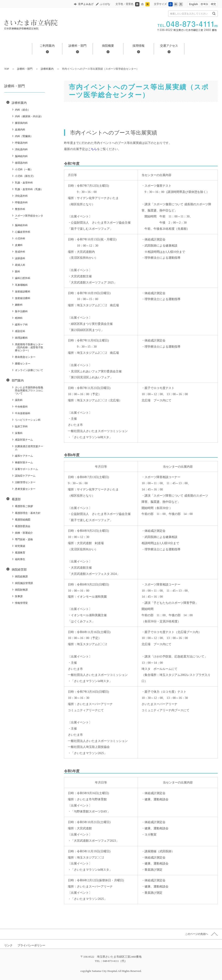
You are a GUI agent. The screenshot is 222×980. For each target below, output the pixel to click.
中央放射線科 (22, 413)
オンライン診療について (29, 370)
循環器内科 (21, 163)
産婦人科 (20, 265)
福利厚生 (20, 559)
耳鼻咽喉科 (21, 285)
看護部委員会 (22, 526)
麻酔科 (19, 305)
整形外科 (20, 209)
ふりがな (105, 4)
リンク (8, 945)
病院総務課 (21, 576)
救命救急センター (25, 357)
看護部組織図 (22, 519)
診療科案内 (47, 69)
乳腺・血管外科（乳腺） (29, 189)
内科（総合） (22, 109)
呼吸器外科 (21, 202)
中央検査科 (21, 406)
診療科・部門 (77, 45)
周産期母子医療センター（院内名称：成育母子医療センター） (29, 347)
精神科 (19, 318)
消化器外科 (21, 196)
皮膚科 (19, 245)
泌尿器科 (20, 258)
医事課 (19, 596)
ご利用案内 (47, 45)
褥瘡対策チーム (24, 462)
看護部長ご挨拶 (24, 506)
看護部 (16, 499)
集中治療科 (21, 311)
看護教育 (20, 552)
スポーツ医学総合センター (29, 217)
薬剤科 (19, 400)
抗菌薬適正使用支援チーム (29, 448)
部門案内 (18, 380)
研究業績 (20, 546)
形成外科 (20, 251)
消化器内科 (21, 149)
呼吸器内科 (21, 143)
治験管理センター (25, 482)
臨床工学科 (21, 426)
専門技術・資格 (24, 539)
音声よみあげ (85, 4)
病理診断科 (21, 338)
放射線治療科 (22, 298)
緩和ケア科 (21, 324)
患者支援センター (25, 489)
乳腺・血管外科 (24, 182)
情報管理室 (21, 603)
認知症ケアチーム (25, 475)
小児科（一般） (24, 169)
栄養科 (19, 433)
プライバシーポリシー (31, 945)
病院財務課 (21, 589)
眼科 (17, 271)
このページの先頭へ (196, 934)
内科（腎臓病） (24, 136)
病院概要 (108, 45)
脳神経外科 (21, 225)
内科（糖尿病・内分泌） (29, 116)
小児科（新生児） (25, 176)
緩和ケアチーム (24, 456)
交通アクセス (169, 45)
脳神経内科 (21, 156)
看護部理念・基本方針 (28, 513)
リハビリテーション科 (28, 420)
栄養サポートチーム (26, 469)
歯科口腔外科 (22, 278)
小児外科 (20, 238)
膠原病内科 (21, 123)
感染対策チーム (24, 439)
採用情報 (139, 45)
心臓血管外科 (22, 232)
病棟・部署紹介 (24, 533)
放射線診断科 (22, 291)
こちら (92, 149)
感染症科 (20, 331)
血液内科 (20, 129)
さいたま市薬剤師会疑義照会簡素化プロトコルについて (29, 390)
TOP (6, 69)
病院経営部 (19, 569)
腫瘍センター (22, 363)
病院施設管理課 (24, 583)
